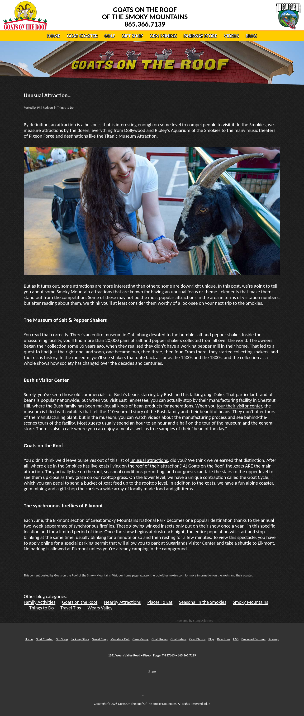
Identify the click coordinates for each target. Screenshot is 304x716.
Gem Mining (141, 639)
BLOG (251, 36)
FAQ (235, 639)
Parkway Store (80, 639)
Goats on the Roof (79, 602)
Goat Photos (197, 639)
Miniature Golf (120, 639)
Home (29, 639)
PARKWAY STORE (200, 36)
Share (152, 671)
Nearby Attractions (122, 602)
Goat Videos (178, 639)
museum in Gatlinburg (126, 334)
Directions (223, 639)
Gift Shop (62, 639)
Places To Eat (159, 602)
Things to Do (65, 108)
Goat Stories (160, 639)
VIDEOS (231, 36)
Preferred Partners (253, 639)
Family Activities (39, 602)
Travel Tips (70, 608)
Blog (211, 639)
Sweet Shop (100, 639)
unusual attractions (149, 460)
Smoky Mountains (250, 602)
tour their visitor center (239, 406)
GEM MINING (163, 36)
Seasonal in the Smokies (202, 602)
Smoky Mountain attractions (84, 292)
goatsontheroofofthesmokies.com (162, 575)
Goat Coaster (44, 639)
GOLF (109, 36)
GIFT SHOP (132, 36)
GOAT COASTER (82, 36)
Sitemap (273, 639)
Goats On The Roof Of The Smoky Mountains (147, 704)
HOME (53, 36)
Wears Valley (99, 608)
